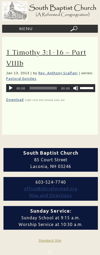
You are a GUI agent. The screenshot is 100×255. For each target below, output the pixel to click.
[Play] (10, 88)
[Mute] (75, 88)
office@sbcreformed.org (50, 188)
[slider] (43, 88)
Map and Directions (50, 195)
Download (15, 99)
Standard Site (50, 240)
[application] (50, 88)
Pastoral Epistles (21, 78)
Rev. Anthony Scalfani (58, 73)
